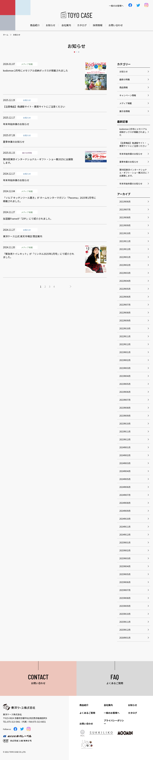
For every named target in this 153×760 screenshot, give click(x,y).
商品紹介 (35, 25)
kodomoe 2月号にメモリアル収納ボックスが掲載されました (133, 131)
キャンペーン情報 (127, 95)
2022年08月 (125, 312)
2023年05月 (125, 383)
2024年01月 (125, 447)
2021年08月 (125, 217)
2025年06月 (125, 582)
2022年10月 (125, 328)
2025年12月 (125, 629)
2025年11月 (125, 621)
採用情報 (97, 25)
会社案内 (66, 25)
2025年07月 (125, 590)
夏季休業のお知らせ (128, 161)
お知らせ (50, 25)
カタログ (82, 25)
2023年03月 (125, 368)
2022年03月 (125, 272)
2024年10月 (125, 518)
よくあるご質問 (87, 712)
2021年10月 (125, 233)
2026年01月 (125, 637)
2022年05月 (125, 288)
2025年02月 (125, 550)
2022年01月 (125, 257)
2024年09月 (125, 510)
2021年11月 (125, 241)
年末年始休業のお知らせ (130, 153)
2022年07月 (125, 304)
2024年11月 (125, 526)
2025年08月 (125, 597)
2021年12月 (125, 249)
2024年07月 (125, 494)
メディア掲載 (125, 103)
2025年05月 (125, 574)
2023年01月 (125, 352)
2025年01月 (125, 542)
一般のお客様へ (112, 712)
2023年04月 (125, 375)
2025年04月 (125, 566)
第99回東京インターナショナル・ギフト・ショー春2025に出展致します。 (133, 172)
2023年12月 (125, 439)
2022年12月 (125, 344)
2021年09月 (125, 225)
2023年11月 (125, 431)
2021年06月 (125, 201)
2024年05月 (125, 479)
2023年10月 (125, 423)
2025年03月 (125, 558)
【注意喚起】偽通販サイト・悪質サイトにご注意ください (133, 144)
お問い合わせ (115, 25)
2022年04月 (125, 280)
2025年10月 (125, 613)
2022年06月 (125, 296)
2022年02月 (125, 264)
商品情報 (123, 87)
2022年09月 (125, 320)
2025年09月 (125, 605)
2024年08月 (125, 502)
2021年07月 (125, 209)
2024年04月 (125, 471)
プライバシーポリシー (114, 722)
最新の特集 (124, 79)
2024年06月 (125, 486)
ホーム (5, 35)
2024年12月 (125, 534)
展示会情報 (124, 111)
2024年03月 (125, 463)
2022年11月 (125, 336)
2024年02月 (125, 455)
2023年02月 (125, 360)
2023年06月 (125, 391)
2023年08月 (125, 407)
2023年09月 (125, 415)
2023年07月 (125, 399)
